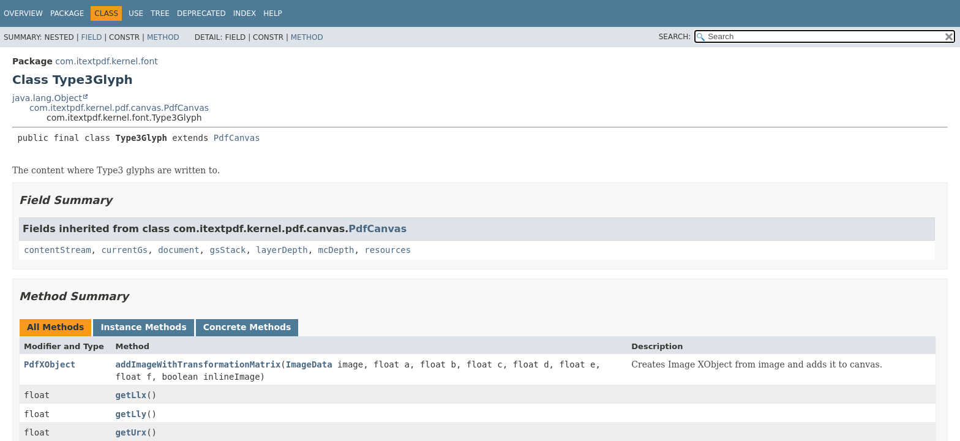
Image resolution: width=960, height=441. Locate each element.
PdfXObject (49, 364)
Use (136, 13)
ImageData (309, 364)
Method (163, 37)
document (178, 250)
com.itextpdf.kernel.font (106, 61)
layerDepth (281, 250)
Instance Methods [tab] (143, 327)
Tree (160, 13)
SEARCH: (675, 36)
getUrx (131, 432)
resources (387, 250)
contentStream (57, 250)
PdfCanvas (237, 138)
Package (67, 13)
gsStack (227, 250)
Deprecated (201, 13)
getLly (131, 414)
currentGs (124, 250)
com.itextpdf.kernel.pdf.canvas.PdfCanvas (119, 108)
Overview (23, 13)
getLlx (131, 395)
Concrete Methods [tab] (247, 327)
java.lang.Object (47, 98)
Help (272, 13)
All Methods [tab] (55, 327)
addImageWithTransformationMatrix (198, 364)
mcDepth (336, 250)
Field (91, 37)
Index (245, 13)
